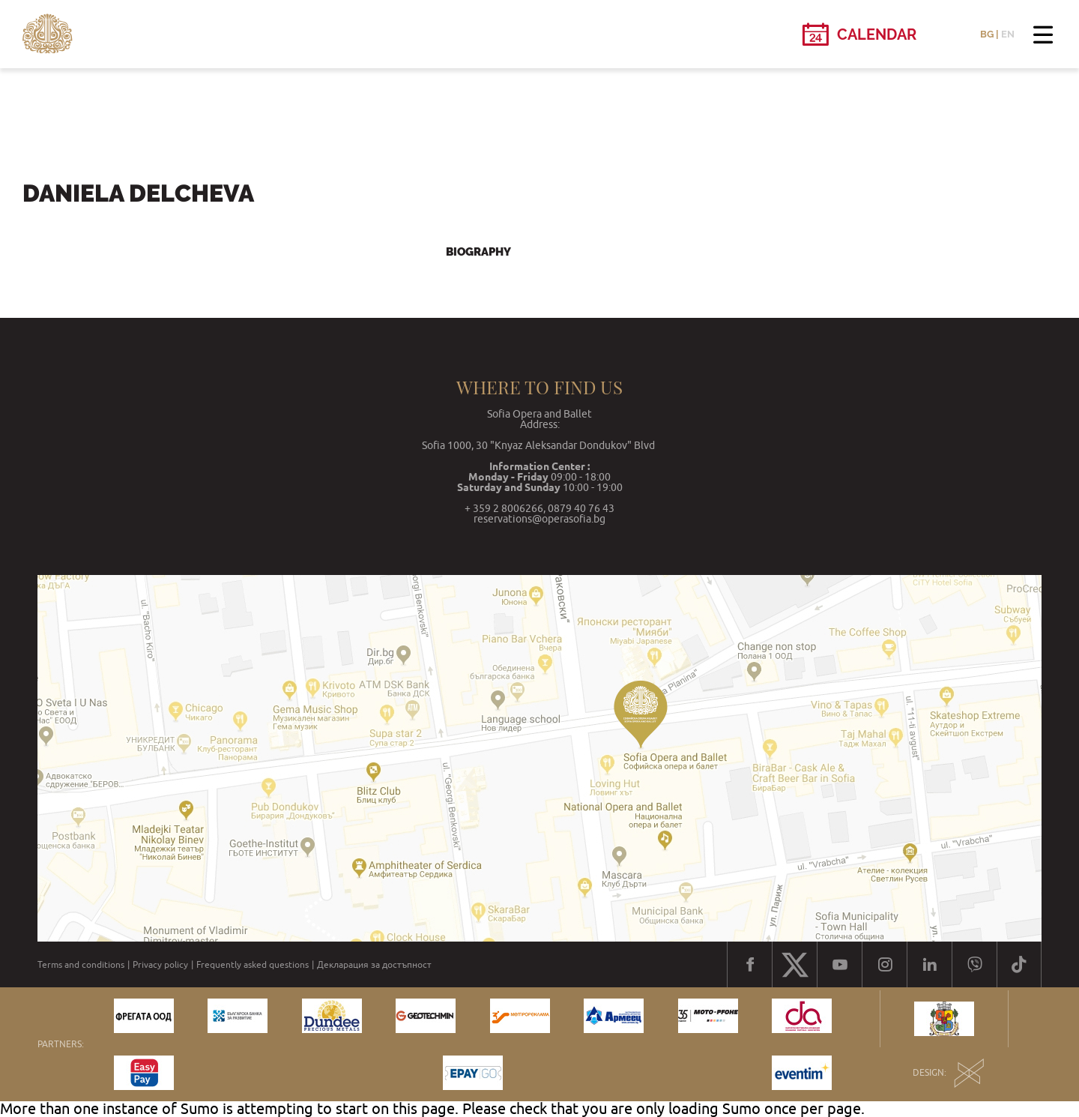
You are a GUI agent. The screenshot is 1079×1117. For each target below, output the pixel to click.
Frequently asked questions (252, 964)
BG (987, 34)
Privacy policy (160, 964)
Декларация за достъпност (374, 964)
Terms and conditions (80, 964)
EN (1008, 34)
